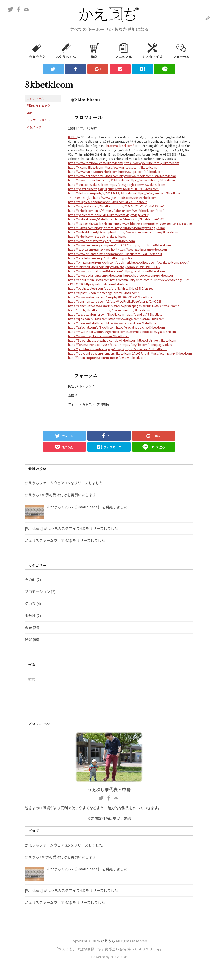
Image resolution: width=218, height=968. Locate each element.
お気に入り (34, 127)
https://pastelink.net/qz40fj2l (87, 189)
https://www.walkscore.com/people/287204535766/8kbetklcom (111, 297)
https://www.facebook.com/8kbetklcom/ (95, 163)
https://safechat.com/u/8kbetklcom (91, 327)
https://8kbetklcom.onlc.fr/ (86, 210)
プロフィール (35, 98)
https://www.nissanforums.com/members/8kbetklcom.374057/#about (115, 254)
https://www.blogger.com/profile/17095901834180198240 (152, 223)
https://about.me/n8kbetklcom (88, 280)
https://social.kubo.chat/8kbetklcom (140, 327)
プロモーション (37, 591)
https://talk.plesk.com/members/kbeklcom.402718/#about (107, 202)
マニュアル (123, 50)
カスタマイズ (152, 50)
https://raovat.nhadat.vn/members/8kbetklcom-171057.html (108, 353)
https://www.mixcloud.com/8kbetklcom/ (95, 271)
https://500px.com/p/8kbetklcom (140, 171)
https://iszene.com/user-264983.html (92, 249)
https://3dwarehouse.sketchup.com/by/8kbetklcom (102, 340)
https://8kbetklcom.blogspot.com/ (91, 228)
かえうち (108, 940)
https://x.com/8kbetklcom (85, 167)
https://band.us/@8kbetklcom (145, 314)
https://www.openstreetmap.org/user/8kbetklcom (101, 241)
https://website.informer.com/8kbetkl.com (96, 314)
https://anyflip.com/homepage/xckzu (147, 345)
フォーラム (181, 50)
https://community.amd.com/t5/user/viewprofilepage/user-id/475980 (114, 306)
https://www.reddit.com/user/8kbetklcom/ (147, 176)
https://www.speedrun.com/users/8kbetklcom (147, 232)
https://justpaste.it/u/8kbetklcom (90, 223)
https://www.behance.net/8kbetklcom (93, 176)
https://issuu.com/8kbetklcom (88, 184)
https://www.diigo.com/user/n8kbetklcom (136, 319)
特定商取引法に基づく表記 (109, 818)
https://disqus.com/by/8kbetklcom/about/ (160, 262)
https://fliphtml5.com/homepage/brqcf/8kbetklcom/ (103, 293)
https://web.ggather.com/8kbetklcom (143, 249)
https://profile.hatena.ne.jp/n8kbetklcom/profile (100, 258)
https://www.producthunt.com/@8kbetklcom (98, 180)
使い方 (30, 603)
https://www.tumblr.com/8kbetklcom (93, 171)
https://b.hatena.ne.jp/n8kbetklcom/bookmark (99, 262)
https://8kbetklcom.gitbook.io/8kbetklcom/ (97, 236)
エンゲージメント (38, 120)
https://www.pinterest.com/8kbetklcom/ (130, 167)
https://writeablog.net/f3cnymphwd (92, 232)
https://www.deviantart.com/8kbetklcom (95, 275)
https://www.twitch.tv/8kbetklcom (152, 180)
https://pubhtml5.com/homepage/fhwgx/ (96, 349)
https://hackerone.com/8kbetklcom (126, 310)
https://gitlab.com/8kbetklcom (144, 271)
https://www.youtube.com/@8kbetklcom (151, 163)
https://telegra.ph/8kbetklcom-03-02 (139, 219)
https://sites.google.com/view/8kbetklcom (137, 184)
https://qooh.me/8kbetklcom (151, 245)
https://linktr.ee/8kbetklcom (86, 267)
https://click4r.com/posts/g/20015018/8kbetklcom (102, 193)
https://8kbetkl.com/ (120, 146)
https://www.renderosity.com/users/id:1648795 (99, 245)
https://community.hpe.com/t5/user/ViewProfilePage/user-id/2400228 (115, 301)
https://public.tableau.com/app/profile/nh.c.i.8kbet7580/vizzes (110, 288)
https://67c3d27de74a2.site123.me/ (140, 206)
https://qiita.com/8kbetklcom (88, 319)
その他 (30, 579)
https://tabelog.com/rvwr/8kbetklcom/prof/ (134, 210)
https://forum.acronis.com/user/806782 (94, 345)
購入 (94, 50)
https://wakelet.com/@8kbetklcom (91, 219)
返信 (30, 113)
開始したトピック (38, 105)
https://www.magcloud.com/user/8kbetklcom (98, 336)
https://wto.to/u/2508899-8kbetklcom (133, 189)
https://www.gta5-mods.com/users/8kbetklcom (125, 197)
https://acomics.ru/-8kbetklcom (171, 353)
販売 (28, 627)
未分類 (30, 615)
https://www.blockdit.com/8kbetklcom (132, 323)
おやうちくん (66, 50)
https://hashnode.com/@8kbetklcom (151, 332)
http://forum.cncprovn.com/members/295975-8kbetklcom (107, 358)
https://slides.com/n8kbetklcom (146, 349)
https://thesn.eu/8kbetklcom (87, 323)
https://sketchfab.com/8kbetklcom (107, 284)
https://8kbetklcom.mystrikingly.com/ (140, 228)
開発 (28, 639)
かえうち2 (37, 50)
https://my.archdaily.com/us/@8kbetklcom (97, 332)
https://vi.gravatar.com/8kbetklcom (91, 206)
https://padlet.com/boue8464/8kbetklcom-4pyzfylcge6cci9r (108, 215)
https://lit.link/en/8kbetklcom (156, 340)
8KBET (72, 137)
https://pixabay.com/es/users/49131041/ (132, 267)
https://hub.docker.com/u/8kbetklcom (149, 275)
